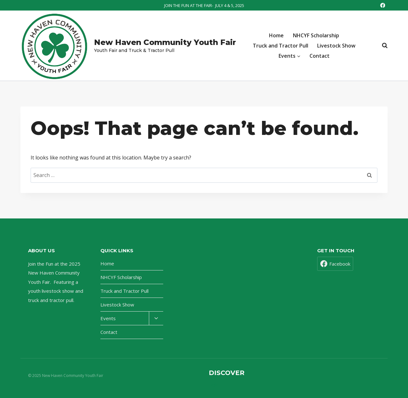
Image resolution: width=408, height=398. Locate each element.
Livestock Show (336, 45)
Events (108, 318)
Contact (320, 55)
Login (214, 384)
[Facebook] (383, 5)
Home (276, 35)
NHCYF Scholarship (316, 35)
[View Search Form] (381, 45)
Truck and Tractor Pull (280, 45)
